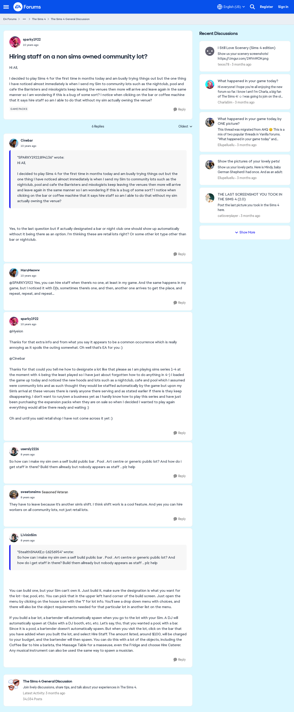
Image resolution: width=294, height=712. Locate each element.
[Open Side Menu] (6, 6)
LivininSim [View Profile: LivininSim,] (29, 535)
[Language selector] (231, 6)
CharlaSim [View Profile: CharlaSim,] (225, 102)
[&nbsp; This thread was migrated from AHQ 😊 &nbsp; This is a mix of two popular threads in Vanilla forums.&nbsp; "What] (251, 134)
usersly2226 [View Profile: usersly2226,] (30, 449)
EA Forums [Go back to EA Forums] (10, 19)
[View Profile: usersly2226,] (13, 451)
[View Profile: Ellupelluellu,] (209, 122)
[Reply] (180, 109)
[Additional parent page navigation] (24, 19)
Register (266, 7)
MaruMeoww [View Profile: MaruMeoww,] (30, 270)
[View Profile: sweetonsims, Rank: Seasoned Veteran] (13, 494)
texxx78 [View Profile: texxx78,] (223, 64)
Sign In (283, 7)
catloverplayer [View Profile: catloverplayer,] (228, 216)
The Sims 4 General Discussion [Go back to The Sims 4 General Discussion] (70, 19)
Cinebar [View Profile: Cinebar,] (27, 140)
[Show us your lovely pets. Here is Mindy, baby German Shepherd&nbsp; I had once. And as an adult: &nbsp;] (251, 169)
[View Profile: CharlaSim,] (209, 84)
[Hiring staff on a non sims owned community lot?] (28, 146)
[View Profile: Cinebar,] (13, 143)
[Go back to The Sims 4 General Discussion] (80, 681)
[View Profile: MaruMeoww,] (13, 272)
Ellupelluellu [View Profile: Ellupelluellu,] (226, 145)
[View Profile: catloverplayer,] (209, 197)
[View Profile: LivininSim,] (13, 537)
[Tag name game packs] (18, 108)
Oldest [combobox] (185, 126)
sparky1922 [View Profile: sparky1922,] (32, 39)
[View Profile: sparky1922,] (15, 42)
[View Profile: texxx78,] (209, 51)
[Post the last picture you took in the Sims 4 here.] (251, 207)
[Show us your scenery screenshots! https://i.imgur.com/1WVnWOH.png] (251, 56)
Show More (245, 232)
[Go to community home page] (27, 6)
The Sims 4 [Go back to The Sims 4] (39, 19)
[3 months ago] (240, 64)
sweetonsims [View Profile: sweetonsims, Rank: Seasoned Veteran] (31, 492)
